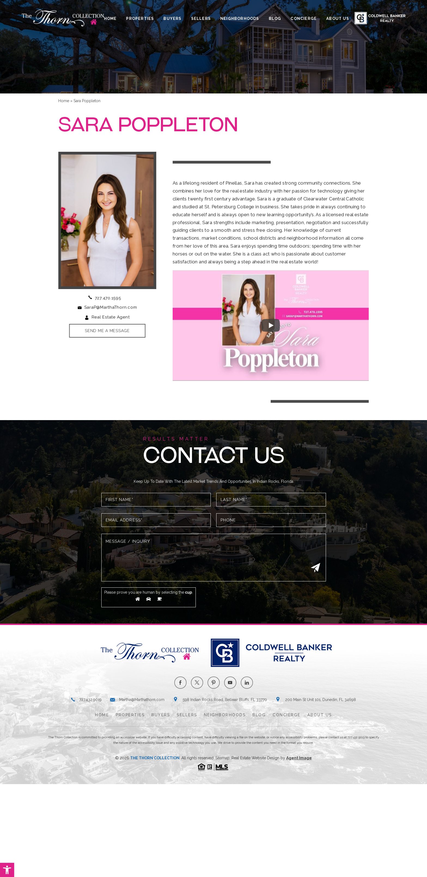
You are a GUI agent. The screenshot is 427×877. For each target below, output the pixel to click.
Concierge (304, 18)
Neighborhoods (239, 18)
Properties (140, 18)
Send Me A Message (102, 330)
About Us (337, 18)
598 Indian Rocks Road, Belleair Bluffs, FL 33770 (225, 700)
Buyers (172, 18)
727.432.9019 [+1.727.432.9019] (90, 700)
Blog (275, 18)
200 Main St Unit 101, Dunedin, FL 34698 (320, 700)
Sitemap (222, 758)
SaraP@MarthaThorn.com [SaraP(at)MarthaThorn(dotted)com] (105, 307)
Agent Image (299, 758)
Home (110, 18)
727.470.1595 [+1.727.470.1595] (103, 298)
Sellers (201, 18)
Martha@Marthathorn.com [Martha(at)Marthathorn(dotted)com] (141, 700)
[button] (7, 870)
